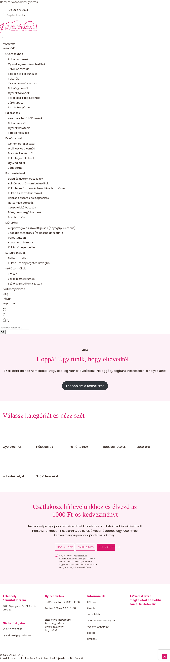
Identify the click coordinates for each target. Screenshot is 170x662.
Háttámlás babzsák (21, 203)
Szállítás (92, 639)
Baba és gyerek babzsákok (25, 179)
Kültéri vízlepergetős (21, 247)
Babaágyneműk (18, 88)
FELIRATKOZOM (107, 547)
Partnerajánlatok (14, 289)
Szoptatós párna (19, 107)
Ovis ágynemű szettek (22, 83)
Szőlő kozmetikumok (21, 279)
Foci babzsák (16, 217)
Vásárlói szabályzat (98, 626)
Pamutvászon (17, 238)
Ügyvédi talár (16, 163)
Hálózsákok (12, 113)
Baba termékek (18, 59)
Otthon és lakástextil (21, 144)
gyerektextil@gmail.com (17, 635)
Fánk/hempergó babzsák (24, 212)
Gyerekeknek (14, 54)
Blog (5, 294)
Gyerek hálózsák (19, 128)
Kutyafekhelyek (15, 253)
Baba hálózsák (17, 123)
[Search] (3, 332)
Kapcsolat (9, 303)
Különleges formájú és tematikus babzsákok (36, 188)
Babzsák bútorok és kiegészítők (28, 198)
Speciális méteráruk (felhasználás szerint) (35, 233)
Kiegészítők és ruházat (22, 74)
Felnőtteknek (14, 138)
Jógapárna (15, 168)
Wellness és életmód (21, 148)
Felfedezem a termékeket (85, 386)
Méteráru (11, 223)
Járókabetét (16, 103)
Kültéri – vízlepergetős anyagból (29, 263)
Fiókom (91, 602)
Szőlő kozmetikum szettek (25, 284)
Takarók (13, 79)
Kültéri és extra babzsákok (25, 193)
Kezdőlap (9, 44)
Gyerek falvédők (19, 93)
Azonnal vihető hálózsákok (25, 118)
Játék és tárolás (18, 69)
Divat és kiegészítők (21, 153)
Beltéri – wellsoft (19, 258)
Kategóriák (10, 48)
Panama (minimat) (20, 242)
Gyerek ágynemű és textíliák (26, 64)
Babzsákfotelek (15, 173)
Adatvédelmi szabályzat (101, 620)
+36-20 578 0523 (12, 629)
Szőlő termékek (15, 268)
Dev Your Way (78, 658)
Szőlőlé (12, 274)
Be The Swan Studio (32, 658)
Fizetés (91, 608)
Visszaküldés (94, 614)
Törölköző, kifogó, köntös (24, 98)
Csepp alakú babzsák (22, 207)
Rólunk (7, 299)
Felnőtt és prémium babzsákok (28, 183)
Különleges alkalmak (21, 158)
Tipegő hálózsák (18, 133)
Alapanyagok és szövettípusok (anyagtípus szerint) (41, 228)
